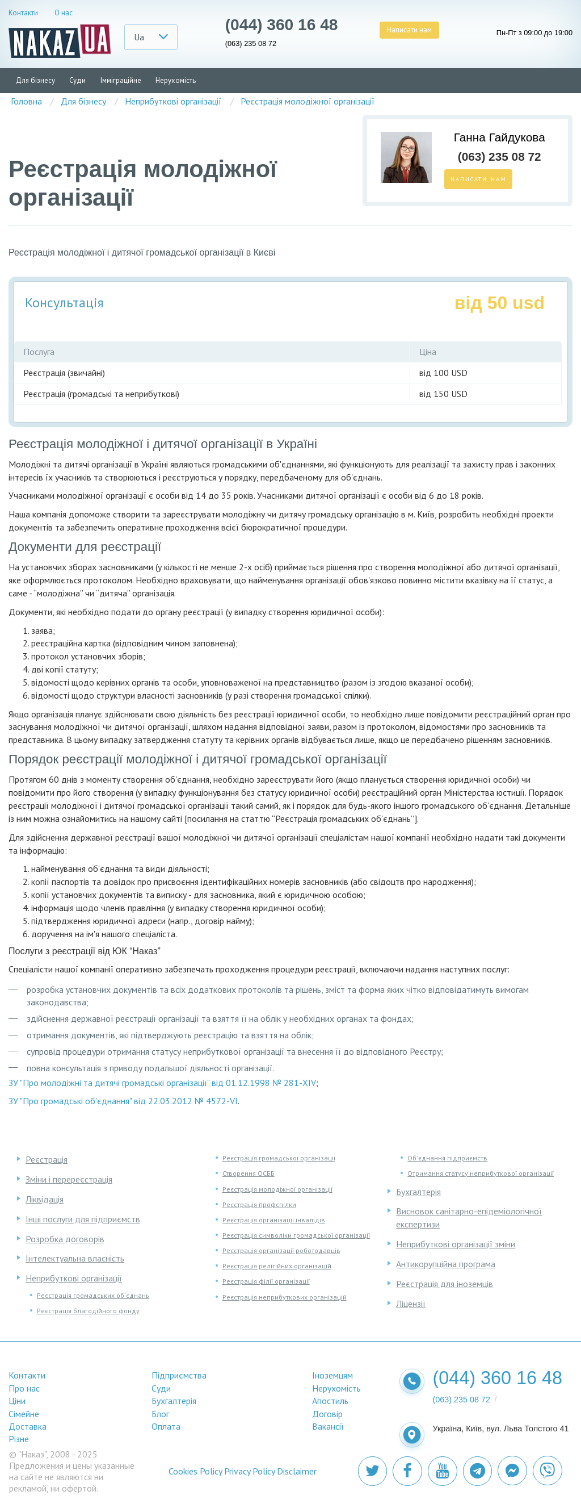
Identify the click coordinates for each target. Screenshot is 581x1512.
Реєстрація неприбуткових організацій (284, 1297)
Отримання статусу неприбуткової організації (480, 1173)
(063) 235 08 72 (250, 44)
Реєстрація (47, 1159)
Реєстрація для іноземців (444, 1283)
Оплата (165, 1426)
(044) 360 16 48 (281, 25)
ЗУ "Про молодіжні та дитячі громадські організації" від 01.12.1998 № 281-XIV (162, 1082)
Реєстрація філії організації (266, 1281)
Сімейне (24, 1413)
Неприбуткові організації (74, 1278)
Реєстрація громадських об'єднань (93, 1295)
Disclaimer (297, 1471)
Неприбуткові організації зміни (455, 1244)
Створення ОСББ (248, 1173)
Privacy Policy (249, 1471)
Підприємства (179, 1375)
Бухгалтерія (418, 1191)
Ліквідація (45, 1199)
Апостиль (330, 1400)
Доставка (28, 1426)
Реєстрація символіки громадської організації (296, 1235)
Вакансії (328, 1426)
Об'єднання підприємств (447, 1158)
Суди (77, 80)
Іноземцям (332, 1375)
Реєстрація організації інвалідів (273, 1220)
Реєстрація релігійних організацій (276, 1266)
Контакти (23, 13)
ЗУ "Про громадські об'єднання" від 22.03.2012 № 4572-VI (123, 1100)
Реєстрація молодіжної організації (277, 1189)
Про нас (24, 1388)
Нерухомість (175, 80)
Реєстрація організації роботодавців (281, 1250)
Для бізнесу (35, 80)
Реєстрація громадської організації (278, 1158)
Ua (139, 37)
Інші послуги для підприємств (83, 1219)
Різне (19, 1438)
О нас (63, 13)
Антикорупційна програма (445, 1263)
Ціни (17, 1400)
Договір (327, 1413)
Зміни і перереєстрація (69, 1179)
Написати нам (409, 30)
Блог (160, 1413)
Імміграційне (120, 80)
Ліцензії (411, 1303)
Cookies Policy (195, 1471)
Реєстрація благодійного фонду (88, 1310)
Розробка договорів (65, 1238)
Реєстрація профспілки (259, 1204)
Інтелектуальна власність (75, 1258)
